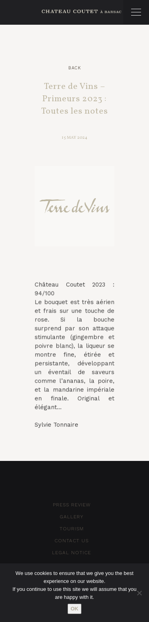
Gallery (71, 517)
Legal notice (71, 552)
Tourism (72, 528)
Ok (75, 609)
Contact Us (71, 540)
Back (74, 68)
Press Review (72, 505)
